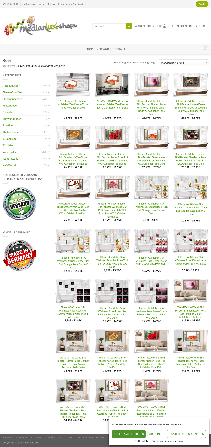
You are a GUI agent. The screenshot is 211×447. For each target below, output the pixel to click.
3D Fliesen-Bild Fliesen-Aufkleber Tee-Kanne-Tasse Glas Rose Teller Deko (73, 104)
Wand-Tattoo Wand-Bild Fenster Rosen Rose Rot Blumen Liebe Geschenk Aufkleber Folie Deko (151, 362)
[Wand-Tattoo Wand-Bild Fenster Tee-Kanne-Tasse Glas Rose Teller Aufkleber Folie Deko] (190, 341)
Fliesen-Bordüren (13, 92)
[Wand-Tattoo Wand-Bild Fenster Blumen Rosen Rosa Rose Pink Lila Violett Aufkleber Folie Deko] (190, 291)
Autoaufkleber (11, 85)
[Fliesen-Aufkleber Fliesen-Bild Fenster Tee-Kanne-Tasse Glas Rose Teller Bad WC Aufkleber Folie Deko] (151, 138)
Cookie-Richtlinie (142, 441)
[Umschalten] (48, 86)
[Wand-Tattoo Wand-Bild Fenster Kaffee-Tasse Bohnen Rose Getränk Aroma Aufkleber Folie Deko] (73, 341)
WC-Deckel (9, 165)
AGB (91, 437)
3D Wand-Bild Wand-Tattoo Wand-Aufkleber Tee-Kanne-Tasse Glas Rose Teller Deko (112, 104)
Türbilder (8, 145)
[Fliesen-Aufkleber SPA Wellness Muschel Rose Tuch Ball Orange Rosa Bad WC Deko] (151, 187)
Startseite (9, 66)
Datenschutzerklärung (162, 441)
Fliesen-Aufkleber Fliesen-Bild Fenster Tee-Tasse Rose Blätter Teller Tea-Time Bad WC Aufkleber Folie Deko (190, 159)
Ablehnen (156, 433)
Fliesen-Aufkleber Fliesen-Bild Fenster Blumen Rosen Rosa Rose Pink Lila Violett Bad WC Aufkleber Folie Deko (151, 107)
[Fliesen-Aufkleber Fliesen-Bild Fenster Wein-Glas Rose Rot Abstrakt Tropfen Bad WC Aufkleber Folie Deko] (73, 187)
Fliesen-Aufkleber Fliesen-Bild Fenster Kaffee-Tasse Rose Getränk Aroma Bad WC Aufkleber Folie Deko (73, 159)
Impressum (178, 441)
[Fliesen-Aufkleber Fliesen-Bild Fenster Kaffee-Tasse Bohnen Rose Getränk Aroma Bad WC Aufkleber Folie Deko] (190, 85)
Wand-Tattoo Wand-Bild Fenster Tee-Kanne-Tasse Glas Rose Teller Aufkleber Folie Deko (190, 362)
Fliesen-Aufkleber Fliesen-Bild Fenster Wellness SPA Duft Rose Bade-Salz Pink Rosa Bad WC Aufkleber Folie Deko (112, 210)
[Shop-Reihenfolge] (183, 62)
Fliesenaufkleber (12, 98)
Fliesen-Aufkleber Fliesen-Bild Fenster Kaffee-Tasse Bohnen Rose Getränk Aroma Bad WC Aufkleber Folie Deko (190, 107)
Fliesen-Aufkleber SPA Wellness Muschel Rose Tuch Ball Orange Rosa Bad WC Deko (151, 208)
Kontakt (119, 49)
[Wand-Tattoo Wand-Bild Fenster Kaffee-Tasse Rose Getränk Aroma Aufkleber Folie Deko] (112, 341)
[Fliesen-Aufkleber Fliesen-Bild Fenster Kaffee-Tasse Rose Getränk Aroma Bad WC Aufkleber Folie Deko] (73, 138)
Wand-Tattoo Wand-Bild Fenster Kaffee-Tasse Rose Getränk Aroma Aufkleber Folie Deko (112, 362)
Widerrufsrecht (106, 437)
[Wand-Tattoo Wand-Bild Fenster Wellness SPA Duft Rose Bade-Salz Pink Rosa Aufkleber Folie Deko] (151, 391)
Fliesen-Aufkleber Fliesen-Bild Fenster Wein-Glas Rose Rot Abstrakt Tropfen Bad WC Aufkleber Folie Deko (73, 208)
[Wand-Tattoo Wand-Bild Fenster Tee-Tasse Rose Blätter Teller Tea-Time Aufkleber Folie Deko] (73, 391)
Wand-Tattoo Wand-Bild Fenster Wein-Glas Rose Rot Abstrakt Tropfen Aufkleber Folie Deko (112, 412)
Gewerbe (8, 112)
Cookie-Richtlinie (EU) (73, 437)
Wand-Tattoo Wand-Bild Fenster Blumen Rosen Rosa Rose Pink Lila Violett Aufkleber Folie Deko (190, 312)
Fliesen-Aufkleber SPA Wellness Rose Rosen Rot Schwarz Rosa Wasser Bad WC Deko (73, 312)
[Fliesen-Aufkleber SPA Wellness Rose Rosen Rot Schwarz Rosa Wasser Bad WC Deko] (73, 291)
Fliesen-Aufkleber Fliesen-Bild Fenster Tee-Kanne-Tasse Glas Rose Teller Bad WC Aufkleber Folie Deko (151, 159)
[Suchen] (205, 49)
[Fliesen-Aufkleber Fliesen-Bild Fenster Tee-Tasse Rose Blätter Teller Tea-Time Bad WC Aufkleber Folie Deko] (190, 138)
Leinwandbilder (12, 118)
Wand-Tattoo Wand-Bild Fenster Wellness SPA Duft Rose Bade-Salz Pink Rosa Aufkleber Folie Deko (151, 412)
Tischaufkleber (11, 132)
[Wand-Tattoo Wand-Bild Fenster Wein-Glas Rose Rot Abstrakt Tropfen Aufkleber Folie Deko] (112, 391)
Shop (89, 49)
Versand (103, 49)
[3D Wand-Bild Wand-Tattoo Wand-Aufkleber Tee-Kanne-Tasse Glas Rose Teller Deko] (112, 85)
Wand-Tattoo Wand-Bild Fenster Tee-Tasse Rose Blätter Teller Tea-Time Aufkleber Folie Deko (73, 412)
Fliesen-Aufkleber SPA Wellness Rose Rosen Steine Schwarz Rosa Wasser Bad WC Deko (151, 313)
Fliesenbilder (10, 105)
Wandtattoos (10, 158)
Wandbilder (9, 151)
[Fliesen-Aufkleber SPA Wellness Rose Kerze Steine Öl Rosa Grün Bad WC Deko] (151, 241)
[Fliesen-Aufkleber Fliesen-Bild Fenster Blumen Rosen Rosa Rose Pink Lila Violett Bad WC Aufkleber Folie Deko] (151, 85)
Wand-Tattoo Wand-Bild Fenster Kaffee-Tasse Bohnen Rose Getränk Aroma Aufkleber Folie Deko (73, 362)
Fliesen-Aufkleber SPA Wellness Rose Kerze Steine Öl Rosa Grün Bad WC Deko (151, 261)
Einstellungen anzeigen (186, 433)
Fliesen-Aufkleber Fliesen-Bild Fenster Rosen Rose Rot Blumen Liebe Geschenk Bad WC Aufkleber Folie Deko (112, 159)
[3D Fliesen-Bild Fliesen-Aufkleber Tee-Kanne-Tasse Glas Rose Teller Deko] (73, 85)
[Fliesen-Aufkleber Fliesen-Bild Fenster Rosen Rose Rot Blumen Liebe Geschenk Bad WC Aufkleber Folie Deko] (112, 138)
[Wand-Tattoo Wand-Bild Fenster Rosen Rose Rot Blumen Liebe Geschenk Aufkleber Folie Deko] (151, 341)
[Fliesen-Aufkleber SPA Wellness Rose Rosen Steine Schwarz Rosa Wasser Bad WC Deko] (151, 291)
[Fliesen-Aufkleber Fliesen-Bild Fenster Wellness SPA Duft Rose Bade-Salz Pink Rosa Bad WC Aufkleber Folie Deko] (112, 187)
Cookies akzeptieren (129, 433)
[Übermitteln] (129, 26)
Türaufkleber (10, 138)
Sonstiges (8, 125)
